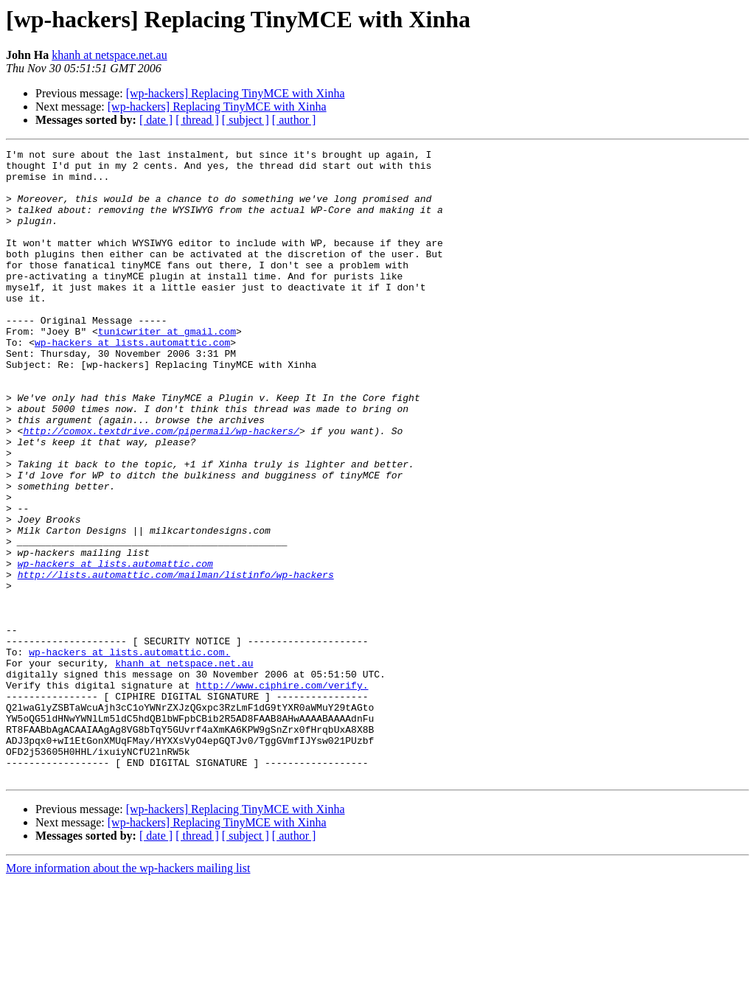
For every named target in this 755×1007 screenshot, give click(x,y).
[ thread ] (197, 120)
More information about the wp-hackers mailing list (128, 994)
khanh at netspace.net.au (109, 55)
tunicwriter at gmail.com (167, 368)
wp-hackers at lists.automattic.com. (129, 753)
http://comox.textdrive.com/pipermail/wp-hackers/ (161, 488)
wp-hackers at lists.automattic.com (132, 381)
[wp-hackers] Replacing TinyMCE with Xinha (235, 93)
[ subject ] (245, 120)
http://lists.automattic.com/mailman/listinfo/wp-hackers (176, 660)
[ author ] (294, 120)
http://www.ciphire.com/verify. (281, 793)
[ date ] (156, 120)
